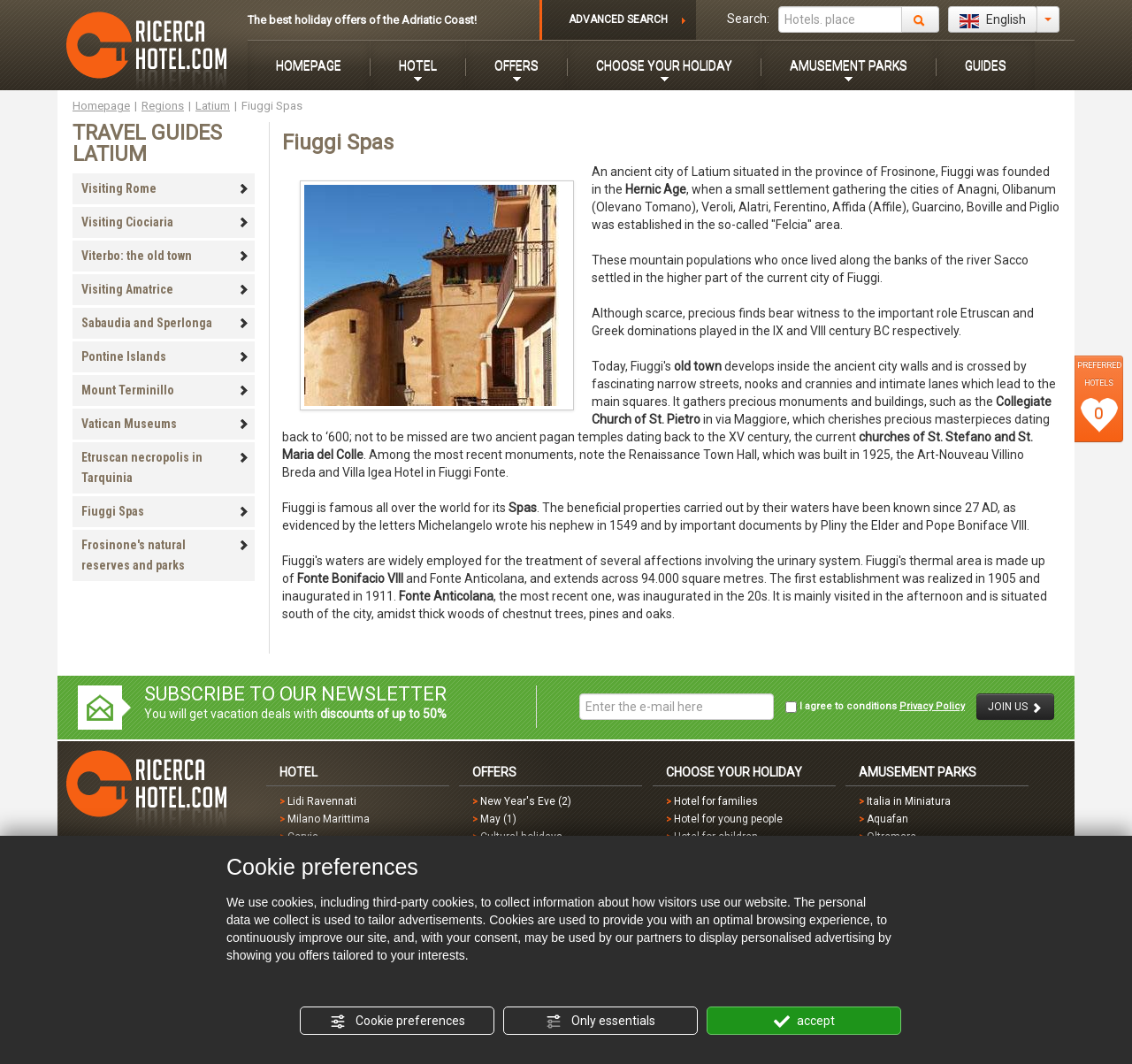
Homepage (101, 105)
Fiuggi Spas (165, 511)
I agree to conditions (875, 706)
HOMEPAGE (308, 65)
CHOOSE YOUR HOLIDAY (664, 65)
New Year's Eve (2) (525, 801)
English (993, 20)
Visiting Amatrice (165, 289)
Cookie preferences (397, 1022)
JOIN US (1015, 707)
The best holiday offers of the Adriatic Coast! (362, 20)
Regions (163, 105)
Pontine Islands (165, 356)
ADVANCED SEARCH (618, 19)
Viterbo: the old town (165, 256)
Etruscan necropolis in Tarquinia (165, 467)
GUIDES (985, 65)
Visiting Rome (165, 188)
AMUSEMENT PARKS (848, 65)
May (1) (498, 819)
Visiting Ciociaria (165, 222)
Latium (212, 105)
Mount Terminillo (165, 390)
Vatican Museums (165, 424)
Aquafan (887, 819)
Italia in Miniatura (909, 801)
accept (804, 1022)
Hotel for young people (728, 819)
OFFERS (516, 65)
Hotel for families (716, 801)
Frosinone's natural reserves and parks (165, 555)
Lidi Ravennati (321, 801)
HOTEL (418, 65)
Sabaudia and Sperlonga (165, 323)
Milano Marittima (328, 819)
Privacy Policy (932, 706)
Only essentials (600, 1022)
